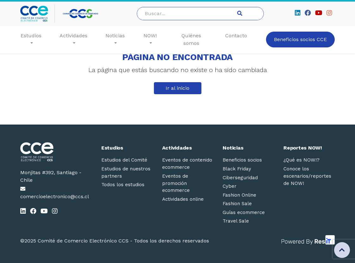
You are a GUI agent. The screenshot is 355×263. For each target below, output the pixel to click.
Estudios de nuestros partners (125, 172)
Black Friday (237, 169)
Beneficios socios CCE (300, 39)
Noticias (115, 36)
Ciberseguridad (240, 177)
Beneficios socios (242, 160)
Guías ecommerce (244, 212)
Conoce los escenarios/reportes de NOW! (307, 176)
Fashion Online (239, 195)
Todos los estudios (122, 184)
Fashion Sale (237, 203)
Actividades (73, 36)
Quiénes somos (191, 39)
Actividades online (183, 199)
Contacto (236, 36)
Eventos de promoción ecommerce (176, 183)
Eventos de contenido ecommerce (187, 163)
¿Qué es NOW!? (301, 160)
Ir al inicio (177, 88)
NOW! (150, 36)
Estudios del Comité (124, 160)
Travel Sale (236, 221)
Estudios (31, 36)
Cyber (230, 186)
